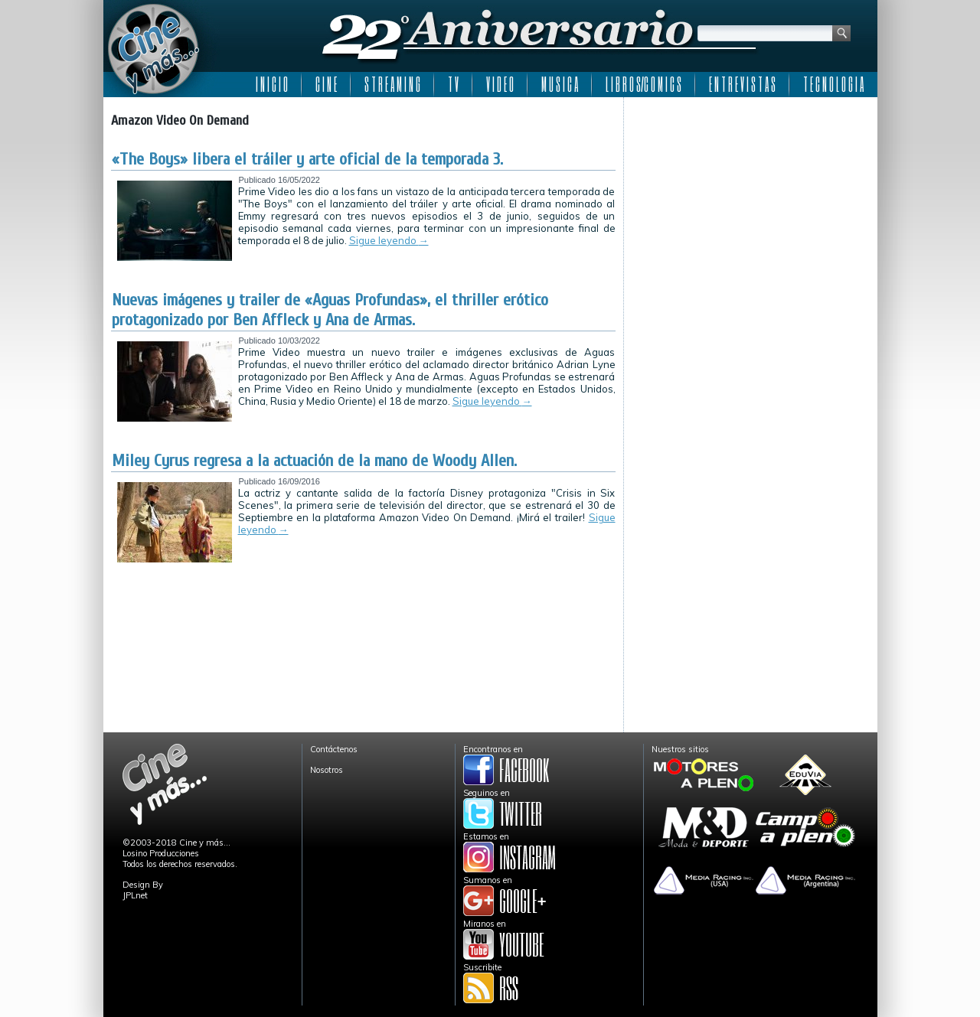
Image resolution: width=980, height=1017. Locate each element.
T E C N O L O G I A (833, 84)
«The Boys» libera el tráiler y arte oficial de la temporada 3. (307, 159)
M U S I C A (559, 84)
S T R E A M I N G (392, 84)
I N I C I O (272, 84)
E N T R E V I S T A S (742, 84)
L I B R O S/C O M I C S (643, 84)
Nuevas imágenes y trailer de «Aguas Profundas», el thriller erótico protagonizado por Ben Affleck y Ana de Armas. (330, 310)
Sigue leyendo (389, 240)
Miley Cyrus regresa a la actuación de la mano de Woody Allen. (314, 461)
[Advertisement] (751, 200)
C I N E (326, 84)
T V (453, 84)
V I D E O (500, 84)
